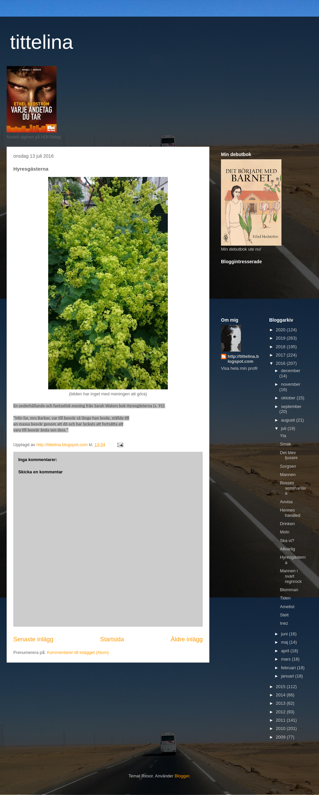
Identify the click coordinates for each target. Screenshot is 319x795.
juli (284, 428)
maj (285, 642)
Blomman (289, 589)
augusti (288, 420)
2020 (281, 329)
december (290, 370)
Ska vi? (287, 540)
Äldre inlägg (187, 639)
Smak (285, 443)
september (291, 406)
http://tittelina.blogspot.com (243, 359)
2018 (281, 346)
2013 (281, 703)
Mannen (287, 474)
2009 (281, 737)
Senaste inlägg (33, 639)
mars (286, 659)
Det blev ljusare (288, 455)
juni (285, 633)
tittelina (41, 42)
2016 (281, 363)
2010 (281, 728)
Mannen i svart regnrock (291, 576)
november (290, 384)
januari (288, 676)
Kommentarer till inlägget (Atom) (78, 652)
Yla (283, 435)
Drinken (287, 523)
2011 (281, 720)
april (285, 650)
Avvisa (286, 501)
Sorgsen (288, 466)
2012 (281, 711)
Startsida (112, 639)
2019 (281, 338)
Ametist (287, 606)
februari (289, 667)
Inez (284, 623)
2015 (281, 686)
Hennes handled (290, 513)
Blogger (182, 775)
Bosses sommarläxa (293, 488)
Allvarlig (287, 548)
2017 (281, 355)
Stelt (284, 614)
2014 (281, 694)
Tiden (285, 598)
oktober (289, 397)
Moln (284, 531)
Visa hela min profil (239, 368)
